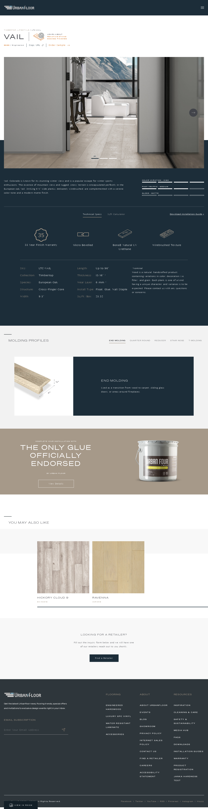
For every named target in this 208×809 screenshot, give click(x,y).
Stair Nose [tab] (177, 342)
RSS (162, 803)
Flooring (113, 696)
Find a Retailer (104, 660)
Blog (143, 721)
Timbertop (10, 32)
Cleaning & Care (186, 714)
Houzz (200, 803)
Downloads (182, 746)
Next (193, 114)
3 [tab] (113, 158)
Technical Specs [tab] (92, 216)
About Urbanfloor (154, 707)
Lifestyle (23, 32)
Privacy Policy (151, 735)
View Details (56, 486)
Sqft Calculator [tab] (116, 216)
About (145, 696)
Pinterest (173, 803)
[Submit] (63, 732)
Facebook (126, 803)
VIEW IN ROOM (20, 805)
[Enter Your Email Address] (31, 732)
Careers (146, 767)
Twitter (139, 803)
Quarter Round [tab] (140, 342)
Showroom (148, 728)
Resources (183, 696)
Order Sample (59, 47)
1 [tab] (95, 158)
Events (145, 714)
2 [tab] (104, 158)
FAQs (177, 739)
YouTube (151, 803)
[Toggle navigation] (202, 8)
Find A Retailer (151, 760)
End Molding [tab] (117, 342)
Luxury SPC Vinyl (118, 718)
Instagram (187, 803)
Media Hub (181, 732)
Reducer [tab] (160, 342)
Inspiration (182, 707)
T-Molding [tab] (195, 342)
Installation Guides (189, 753)
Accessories (115, 736)
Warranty (181, 760)
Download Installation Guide (187, 216)
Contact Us (148, 753)
